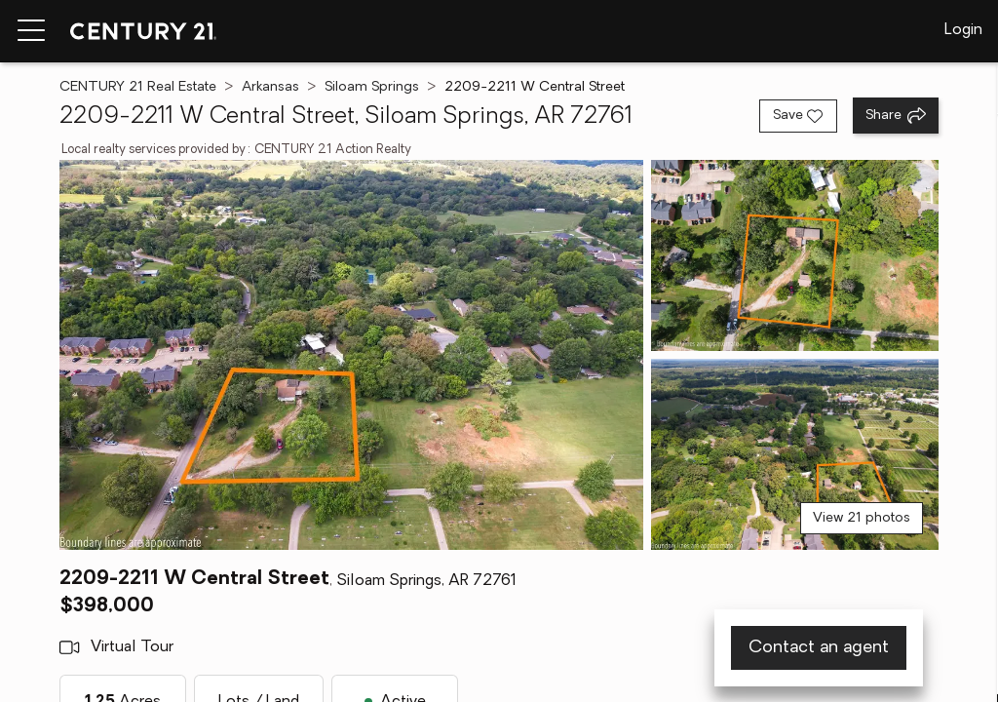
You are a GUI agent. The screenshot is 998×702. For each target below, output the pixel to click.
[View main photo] (350, 355)
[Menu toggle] (31, 31)
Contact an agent (818, 648)
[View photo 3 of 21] (795, 454)
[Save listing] (798, 116)
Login (963, 30)
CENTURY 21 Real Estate (137, 87)
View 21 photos (861, 518)
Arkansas (270, 87)
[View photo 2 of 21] (795, 255)
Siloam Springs (372, 87)
